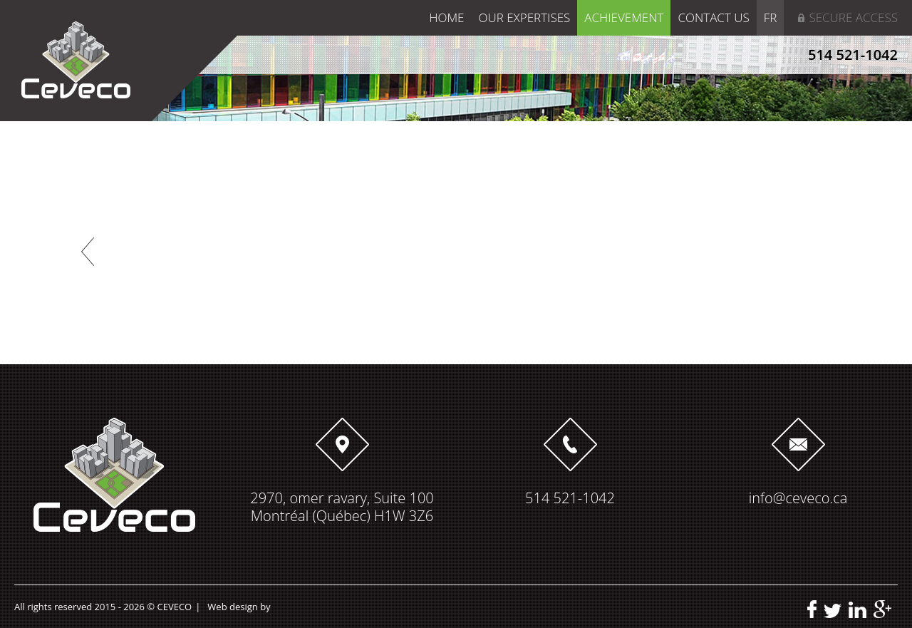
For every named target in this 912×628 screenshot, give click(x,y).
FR (770, 17)
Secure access (853, 17)
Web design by (238, 606)
